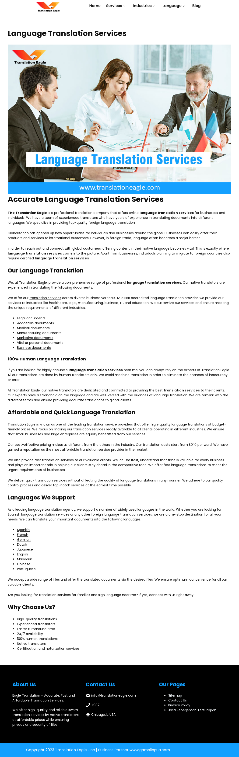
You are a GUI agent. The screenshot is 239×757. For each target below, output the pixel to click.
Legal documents (31, 318)
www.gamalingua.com (150, 750)
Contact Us (177, 700)
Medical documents (33, 328)
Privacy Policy (179, 705)
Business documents (34, 347)
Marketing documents (35, 337)
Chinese (23, 564)
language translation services (167, 212)
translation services (45, 298)
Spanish (23, 529)
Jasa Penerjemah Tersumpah (192, 710)
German (24, 539)
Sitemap (175, 695)
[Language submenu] (185, 6)
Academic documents (35, 323)
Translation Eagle (33, 282)
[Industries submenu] (155, 6)
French (22, 534)
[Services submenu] (125, 6)
